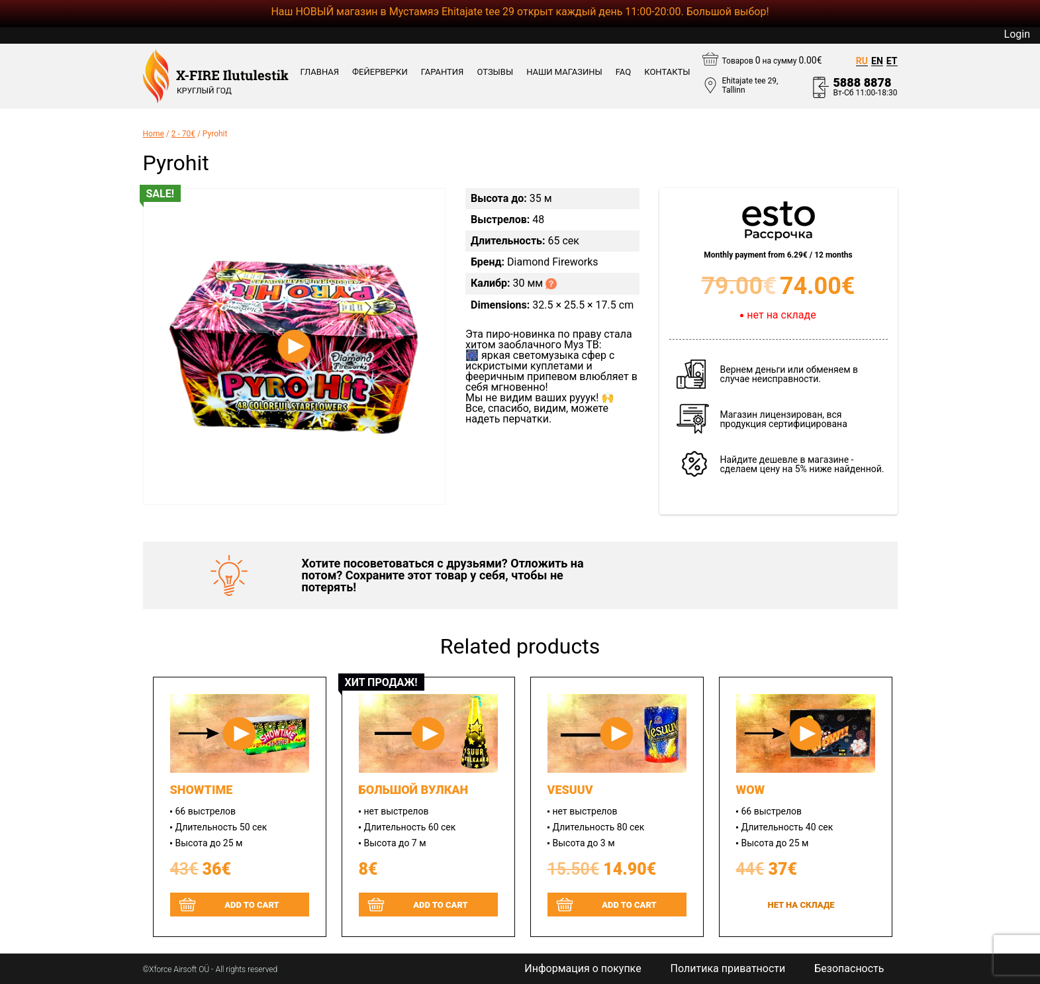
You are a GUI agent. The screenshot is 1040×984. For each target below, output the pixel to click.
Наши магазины (564, 72)
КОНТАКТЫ (667, 72)
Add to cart (251, 905)
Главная (320, 72)
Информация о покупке (582, 968)
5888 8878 (862, 83)
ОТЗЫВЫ (495, 72)
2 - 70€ (183, 134)
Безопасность (849, 968)
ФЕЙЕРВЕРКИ (380, 72)
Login (1017, 34)
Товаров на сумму (772, 60)
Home (153, 134)
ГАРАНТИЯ (442, 72)
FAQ (623, 72)
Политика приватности (728, 968)
